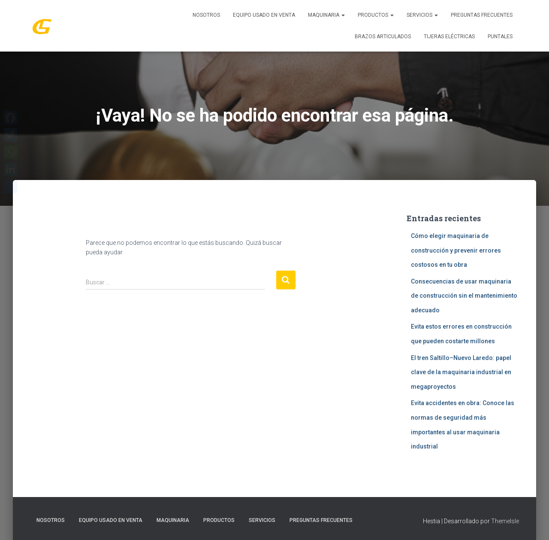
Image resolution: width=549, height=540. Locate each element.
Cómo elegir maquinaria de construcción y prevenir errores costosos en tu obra (456, 250)
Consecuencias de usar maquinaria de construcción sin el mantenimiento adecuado (464, 296)
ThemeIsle (505, 521)
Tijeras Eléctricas (449, 37)
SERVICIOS (422, 15)
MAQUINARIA (326, 15)
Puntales (500, 37)
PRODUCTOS (376, 15)
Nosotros (206, 15)
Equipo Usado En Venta (264, 15)
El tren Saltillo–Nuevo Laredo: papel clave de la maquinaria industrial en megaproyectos (461, 372)
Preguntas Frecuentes (482, 15)
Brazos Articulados (383, 37)
